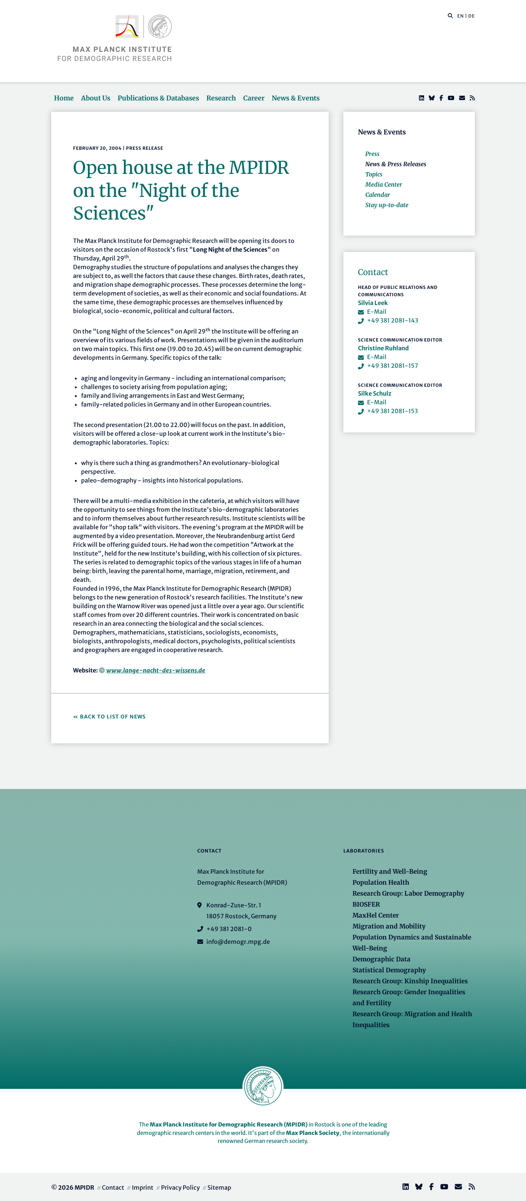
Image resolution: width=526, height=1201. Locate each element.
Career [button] (253, 98)
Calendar (377, 194)
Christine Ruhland (383, 348)
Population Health (380, 882)
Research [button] (221, 98)
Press (372, 153)
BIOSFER (366, 904)
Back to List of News (113, 716)
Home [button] (64, 98)
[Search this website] (446, 16)
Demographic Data (381, 959)
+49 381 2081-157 (392, 365)
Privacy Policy (180, 1187)
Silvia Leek (373, 302)
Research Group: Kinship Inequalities (410, 981)
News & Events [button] (296, 98)
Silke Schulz (374, 393)
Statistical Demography (389, 970)
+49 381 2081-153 (392, 411)
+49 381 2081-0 (229, 929)
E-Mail (376, 311)
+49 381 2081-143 (392, 320)
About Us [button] (95, 98)
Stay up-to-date (386, 205)
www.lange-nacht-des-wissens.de (155, 670)
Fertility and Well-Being (389, 872)
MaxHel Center (375, 915)
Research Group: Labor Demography (408, 893)
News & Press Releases (395, 164)
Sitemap (219, 1187)
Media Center (383, 184)
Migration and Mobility (389, 926)
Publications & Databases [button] (158, 98)
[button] (450, 15)
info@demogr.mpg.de (238, 941)
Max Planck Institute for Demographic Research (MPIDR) (229, 1124)
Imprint (142, 1187)
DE (471, 16)
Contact (113, 1187)
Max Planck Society (312, 1132)
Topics (373, 174)
